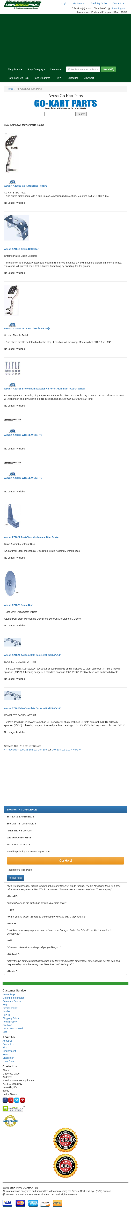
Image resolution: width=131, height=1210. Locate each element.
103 (35, 749)
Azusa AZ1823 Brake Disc (18, 605)
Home (10, 88)
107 (54, 749)
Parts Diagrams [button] (43, 78)
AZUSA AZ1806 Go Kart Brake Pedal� (25, 185)
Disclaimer (8, 1057)
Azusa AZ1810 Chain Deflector (21, 249)
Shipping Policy (11, 1018)
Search (108, 69)
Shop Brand (15, 69)
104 (40, 749)
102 (31, 749)
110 (68, 749)
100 (22, 749)
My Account (79, 3)
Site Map (7, 1025)
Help (5, 1004)
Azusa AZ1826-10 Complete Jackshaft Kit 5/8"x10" (32, 708)
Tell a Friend (15, 877)
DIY (60, 78)
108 (59, 749)
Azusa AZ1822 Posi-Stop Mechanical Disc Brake (31, 537)
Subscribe (73, 78)
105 (45, 749)
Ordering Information (13, 997)
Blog (5, 1032)
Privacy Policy (10, 1008)
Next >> (77, 749)
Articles (6, 1011)
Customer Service (12, 1001)
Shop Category (36, 69)
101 (26, 749)
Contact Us (118, 3)
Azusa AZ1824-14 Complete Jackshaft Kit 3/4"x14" (32, 655)
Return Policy (10, 1021)
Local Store (9, 1061)
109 (63, 749)
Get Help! (65, 860)
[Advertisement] (65, 39)
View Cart (88, 78)
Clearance (55, 69)
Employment (9, 1051)
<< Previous (10, 749)
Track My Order (99, 3)
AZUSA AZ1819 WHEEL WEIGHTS (23, 435)
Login (64, 3)
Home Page (9, 994)
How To (6, 1014)
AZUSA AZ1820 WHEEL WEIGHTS (23, 478)
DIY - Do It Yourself (13, 1028)
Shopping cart (119, 8)
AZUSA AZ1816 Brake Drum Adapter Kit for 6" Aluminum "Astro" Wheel (44, 388)
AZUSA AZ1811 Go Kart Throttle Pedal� (27, 328)
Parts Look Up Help (18, 78)
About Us (7, 1040)
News (6, 1054)
